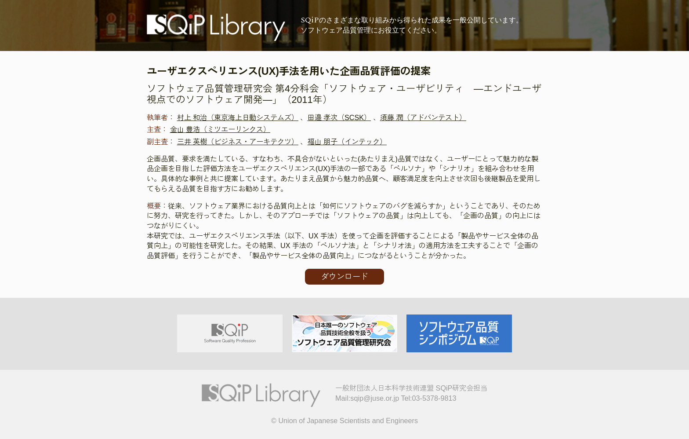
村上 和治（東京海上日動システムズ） (238, 117)
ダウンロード (344, 276)
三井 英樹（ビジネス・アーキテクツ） (238, 142)
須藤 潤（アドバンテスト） (423, 117)
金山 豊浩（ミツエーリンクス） (220, 129)
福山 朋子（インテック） (347, 142)
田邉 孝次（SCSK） (339, 117)
